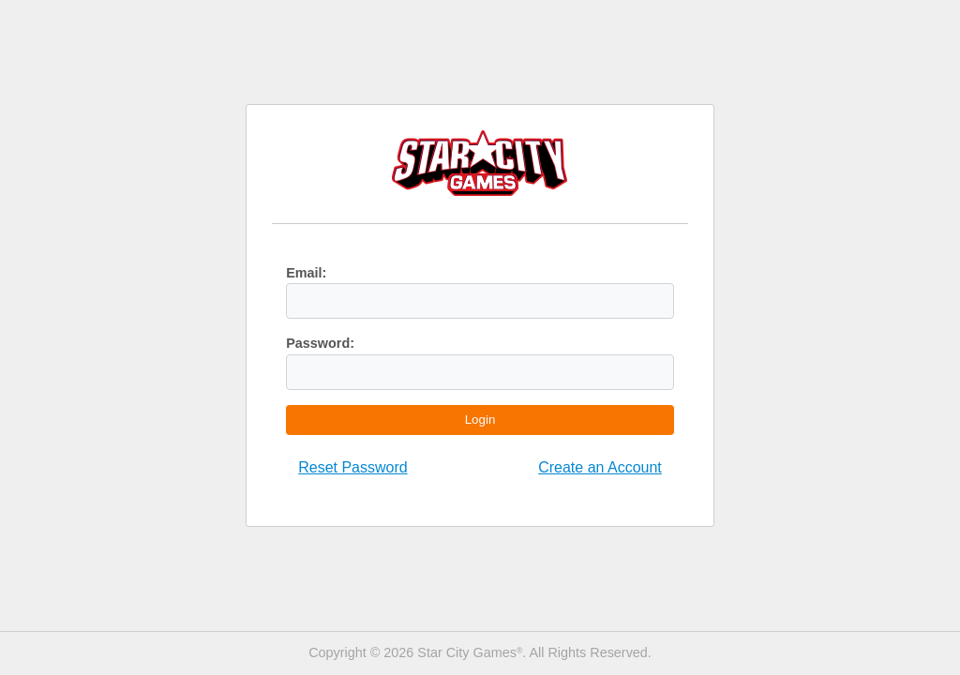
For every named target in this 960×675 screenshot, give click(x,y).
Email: (306, 272)
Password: (320, 343)
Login (480, 419)
